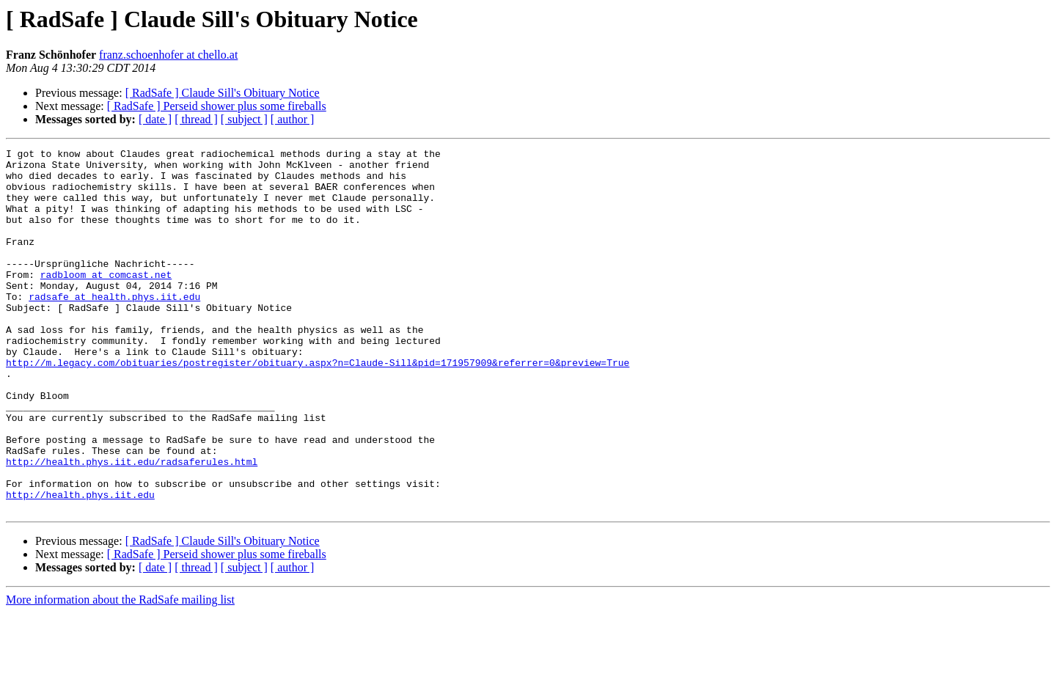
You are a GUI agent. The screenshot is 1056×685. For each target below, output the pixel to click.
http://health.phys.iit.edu (80, 564)
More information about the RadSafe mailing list (120, 672)
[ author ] (293, 119)
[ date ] (155, 119)
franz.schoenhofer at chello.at (168, 54)
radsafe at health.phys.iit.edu (114, 327)
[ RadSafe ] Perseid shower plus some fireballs (216, 106)
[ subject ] (244, 119)
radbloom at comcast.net (106, 300)
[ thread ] (196, 119)
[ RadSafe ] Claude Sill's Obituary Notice (222, 93)
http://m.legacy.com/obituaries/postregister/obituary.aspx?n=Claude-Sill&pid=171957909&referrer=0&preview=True (317, 406)
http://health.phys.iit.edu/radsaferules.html (131, 525)
